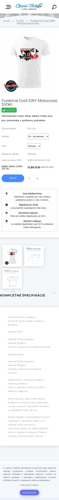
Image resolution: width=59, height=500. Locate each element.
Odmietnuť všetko (29, 485)
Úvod (6, 20)
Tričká (20, 20)
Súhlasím (29, 492)
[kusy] (31, 178)
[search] (54, 7)
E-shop (9, 7)
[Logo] (29, 7)
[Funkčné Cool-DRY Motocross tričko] (12, 256)
